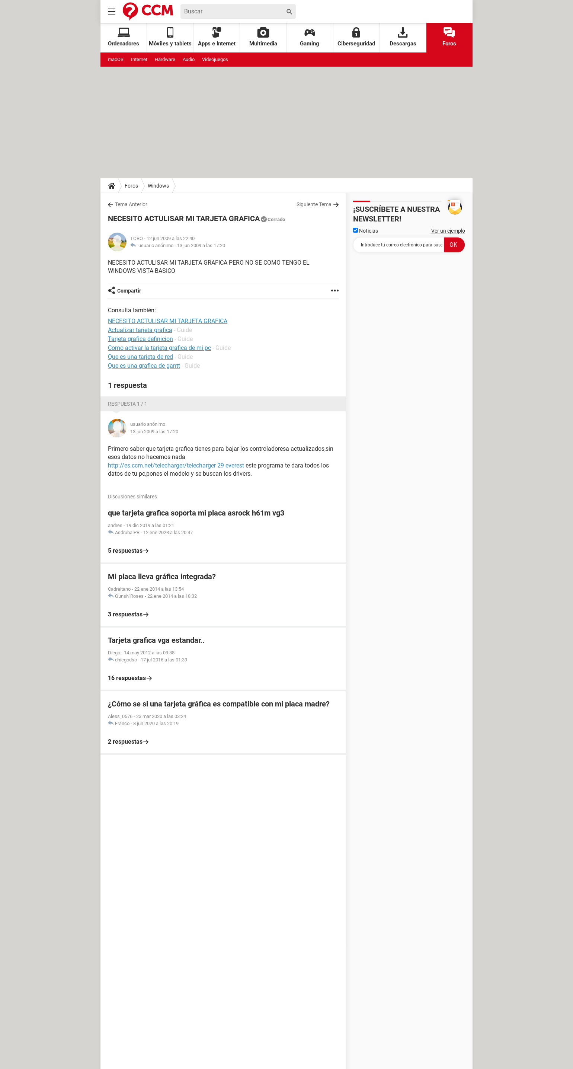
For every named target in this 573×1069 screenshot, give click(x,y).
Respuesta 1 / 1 (127, 404)
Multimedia (263, 37)
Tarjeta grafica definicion (140, 338)
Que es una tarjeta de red (140, 356)
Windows (158, 186)
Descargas (403, 37)
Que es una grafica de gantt (144, 365)
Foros (449, 37)
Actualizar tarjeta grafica (140, 330)
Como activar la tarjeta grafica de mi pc (159, 347)
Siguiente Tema (314, 204)
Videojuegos (215, 59)
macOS (116, 59)
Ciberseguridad (356, 37)
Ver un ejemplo (448, 231)
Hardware (165, 59)
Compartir (129, 291)
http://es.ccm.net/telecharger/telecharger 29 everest (176, 465)
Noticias (365, 231)
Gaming (309, 37)
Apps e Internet (217, 37)
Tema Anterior (131, 204)
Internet (139, 59)
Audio (189, 59)
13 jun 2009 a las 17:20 (201, 245)
